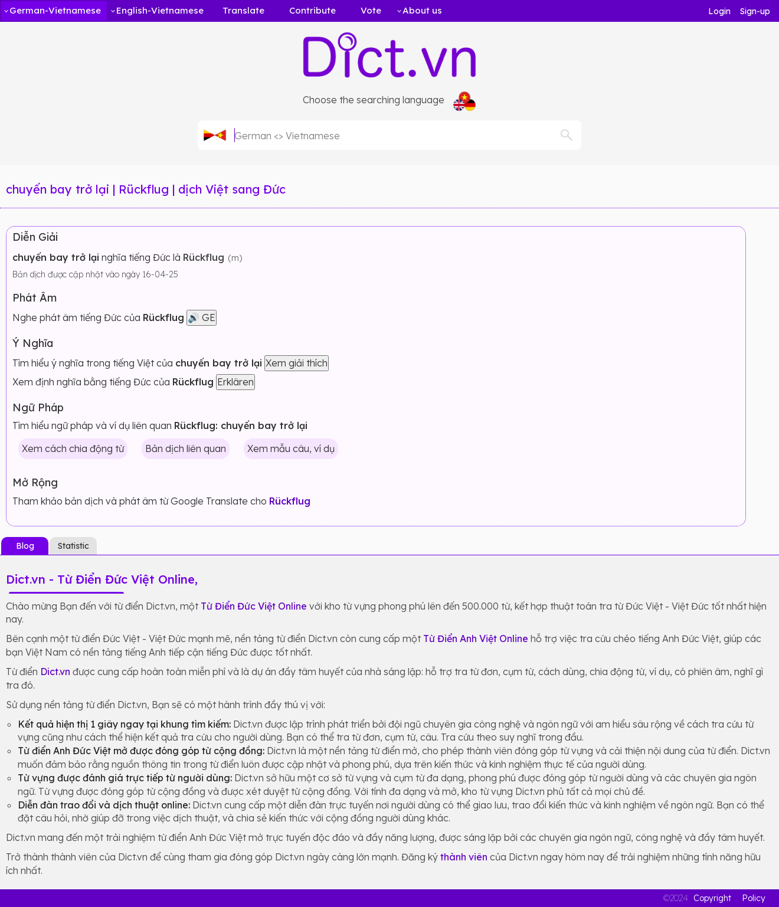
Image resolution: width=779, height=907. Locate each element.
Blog (25, 546)
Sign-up (755, 11)
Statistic (73, 546)
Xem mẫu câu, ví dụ (291, 448)
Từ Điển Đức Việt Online (254, 606)
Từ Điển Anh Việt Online (475, 638)
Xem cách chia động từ (73, 448)
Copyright (712, 898)
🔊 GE (201, 317)
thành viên (463, 857)
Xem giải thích (297, 363)
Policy (753, 898)
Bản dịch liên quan (185, 448)
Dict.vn (55, 671)
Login (719, 11)
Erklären (235, 382)
